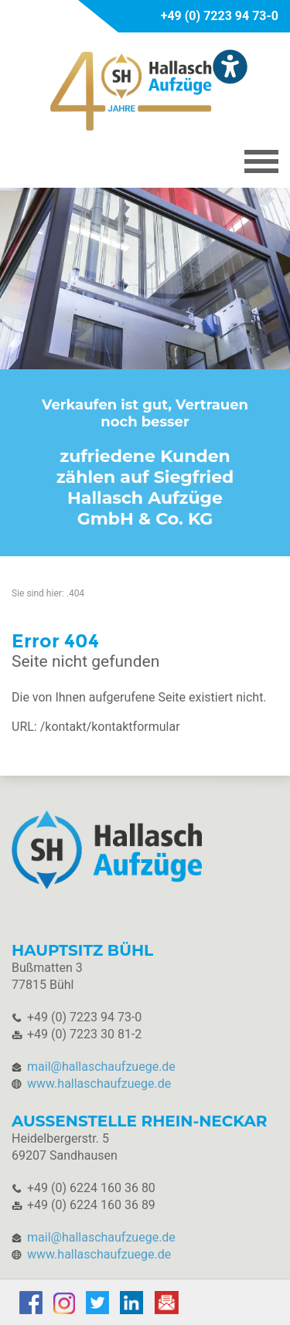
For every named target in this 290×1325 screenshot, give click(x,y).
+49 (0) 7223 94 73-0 (219, 15)
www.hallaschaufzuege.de (99, 1083)
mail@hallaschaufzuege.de (101, 1066)
